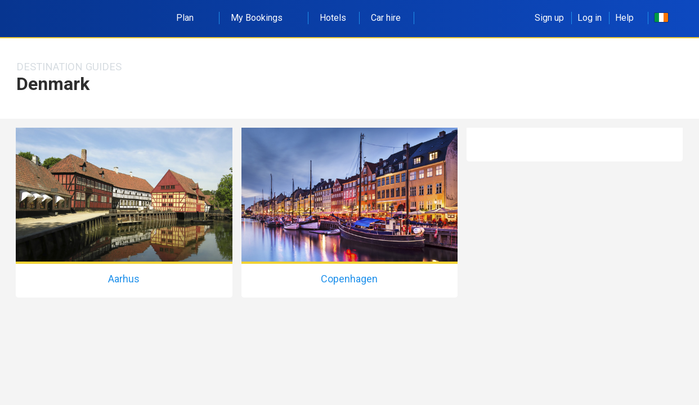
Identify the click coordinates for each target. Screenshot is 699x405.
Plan (191, 17)
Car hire (386, 17)
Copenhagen (349, 279)
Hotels (333, 17)
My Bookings (263, 17)
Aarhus (124, 279)
